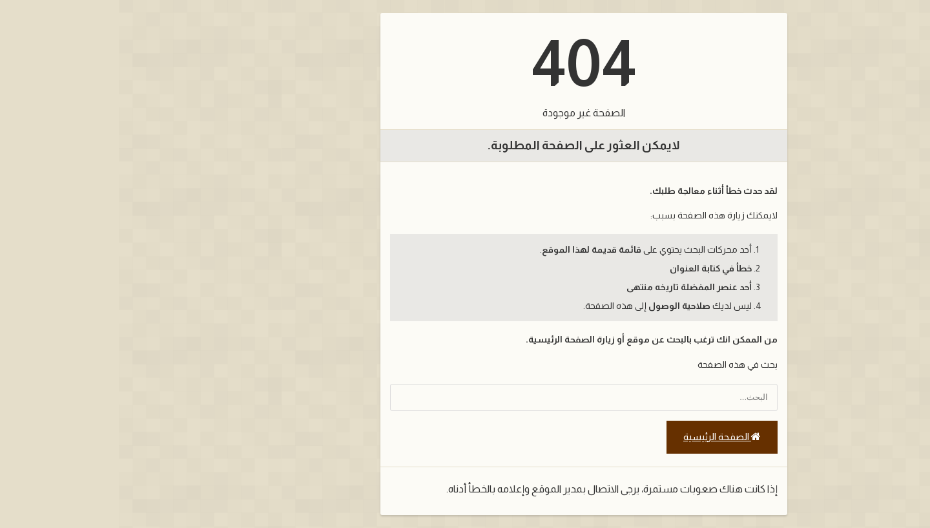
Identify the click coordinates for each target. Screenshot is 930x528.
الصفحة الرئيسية (603, 437)
